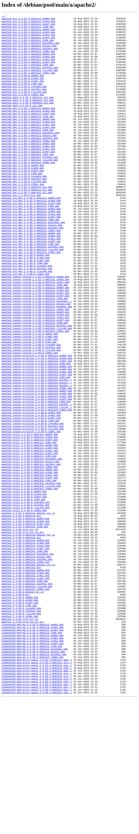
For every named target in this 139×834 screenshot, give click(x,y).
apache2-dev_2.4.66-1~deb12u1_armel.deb (28, 146)
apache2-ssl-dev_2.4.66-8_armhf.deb (25, 309)
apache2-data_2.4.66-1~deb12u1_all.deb (27, 117)
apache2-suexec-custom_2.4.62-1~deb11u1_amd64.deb (35, 329)
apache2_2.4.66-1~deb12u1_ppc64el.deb (26, 668)
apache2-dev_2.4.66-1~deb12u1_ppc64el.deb (29, 163)
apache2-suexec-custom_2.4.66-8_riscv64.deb (31, 417)
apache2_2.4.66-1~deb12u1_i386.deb (24, 658)
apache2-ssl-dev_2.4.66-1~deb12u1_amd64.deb (31, 247)
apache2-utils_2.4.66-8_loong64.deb (25, 600)
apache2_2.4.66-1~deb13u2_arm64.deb (25, 684)
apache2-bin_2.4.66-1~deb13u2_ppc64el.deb (29, 78)
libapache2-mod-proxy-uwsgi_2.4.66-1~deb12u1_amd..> (36, 802)
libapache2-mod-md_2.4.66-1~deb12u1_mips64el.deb (34, 776)
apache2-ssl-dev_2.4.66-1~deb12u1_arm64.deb (31, 251)
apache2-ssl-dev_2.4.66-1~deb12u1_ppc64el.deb (32, 270)
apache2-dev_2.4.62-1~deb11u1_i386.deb (27, 137)
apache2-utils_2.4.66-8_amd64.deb (24, 587)
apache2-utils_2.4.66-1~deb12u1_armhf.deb (29, 541)
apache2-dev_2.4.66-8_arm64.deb (22, 199)
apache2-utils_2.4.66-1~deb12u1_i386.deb (28, 544)
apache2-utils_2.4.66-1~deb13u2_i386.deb (28, 574)
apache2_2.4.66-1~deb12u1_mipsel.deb (26, 665)
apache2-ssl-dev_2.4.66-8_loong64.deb (26, 316)
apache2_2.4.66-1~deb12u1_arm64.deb (25, 648)
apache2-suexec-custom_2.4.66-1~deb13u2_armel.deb (35, 378)
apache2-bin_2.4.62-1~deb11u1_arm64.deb (28, 22)
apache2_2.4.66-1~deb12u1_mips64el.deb (27, 662)
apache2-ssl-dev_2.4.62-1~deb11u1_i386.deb (30, 244)
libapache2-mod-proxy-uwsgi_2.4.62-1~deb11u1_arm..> (36, 792)
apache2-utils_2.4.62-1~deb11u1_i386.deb (28, 528)
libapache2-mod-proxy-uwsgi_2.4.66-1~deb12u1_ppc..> (36, 825)
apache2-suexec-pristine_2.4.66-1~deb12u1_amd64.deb (36, 437)
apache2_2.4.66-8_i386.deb (19, 723)
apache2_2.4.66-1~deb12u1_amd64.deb (25, 645)
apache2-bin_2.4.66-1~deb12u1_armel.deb (28, 39)
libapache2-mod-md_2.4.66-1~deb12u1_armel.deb (32, 766)
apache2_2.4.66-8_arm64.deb (19, 717)
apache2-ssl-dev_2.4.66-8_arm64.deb (25, 306)
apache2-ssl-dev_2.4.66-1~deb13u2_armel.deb (31, 283)
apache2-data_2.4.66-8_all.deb (21, 124)
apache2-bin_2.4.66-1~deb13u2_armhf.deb (28, 71)
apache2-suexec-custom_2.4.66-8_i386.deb (28, 407)
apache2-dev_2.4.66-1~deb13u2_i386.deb (27, 182)
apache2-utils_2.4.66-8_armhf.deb (24, 593)
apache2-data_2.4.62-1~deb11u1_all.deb (27, 114)
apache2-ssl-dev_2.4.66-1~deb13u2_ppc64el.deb (32, 293)
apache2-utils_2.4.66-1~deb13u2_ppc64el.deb (31, 577)
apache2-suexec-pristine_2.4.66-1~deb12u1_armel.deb (36, 443)
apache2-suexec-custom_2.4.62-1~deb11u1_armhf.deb (35, 335)
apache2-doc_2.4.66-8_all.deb (21, 231)
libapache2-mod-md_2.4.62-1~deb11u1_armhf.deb (32, 753)
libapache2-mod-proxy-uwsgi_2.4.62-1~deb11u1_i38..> (36, 798)
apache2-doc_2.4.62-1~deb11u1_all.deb (26, 221)
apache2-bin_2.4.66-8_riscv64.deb (24, 107)
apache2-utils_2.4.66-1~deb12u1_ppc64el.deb (31, 554)
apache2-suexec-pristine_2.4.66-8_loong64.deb (32, 505)
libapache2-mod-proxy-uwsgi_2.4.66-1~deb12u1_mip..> (36, 818)
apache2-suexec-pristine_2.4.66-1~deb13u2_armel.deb (36, 472)
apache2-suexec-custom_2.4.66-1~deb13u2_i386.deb (34, 384)
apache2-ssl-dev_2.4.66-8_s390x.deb (25, 326)
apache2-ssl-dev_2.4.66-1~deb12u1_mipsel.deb (31, 267)
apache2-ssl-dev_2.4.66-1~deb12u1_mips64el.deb (33, 264)
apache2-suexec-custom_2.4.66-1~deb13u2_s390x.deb (35, 394)
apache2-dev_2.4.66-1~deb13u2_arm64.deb (28, 172)
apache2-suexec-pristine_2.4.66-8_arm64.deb (31, 495)
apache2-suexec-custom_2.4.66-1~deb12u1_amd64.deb (35, 342)
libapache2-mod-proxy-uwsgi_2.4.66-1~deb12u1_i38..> (36, 815)
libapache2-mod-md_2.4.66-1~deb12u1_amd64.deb (32, 759)
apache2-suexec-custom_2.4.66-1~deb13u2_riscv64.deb (36, 391)
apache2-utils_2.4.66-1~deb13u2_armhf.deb (29, 570)
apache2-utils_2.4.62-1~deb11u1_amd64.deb (29, 518)
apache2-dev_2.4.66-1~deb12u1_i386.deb (27, 153)
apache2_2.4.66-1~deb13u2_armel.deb (25, 688)
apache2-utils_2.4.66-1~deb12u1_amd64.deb (29, 531)
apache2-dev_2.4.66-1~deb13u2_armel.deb (28, 176)
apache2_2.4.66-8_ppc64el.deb (21, 730)
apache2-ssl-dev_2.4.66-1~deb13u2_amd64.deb (31, 277)
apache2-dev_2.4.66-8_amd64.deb (22, 195)
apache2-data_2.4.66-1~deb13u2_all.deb (27, 120)
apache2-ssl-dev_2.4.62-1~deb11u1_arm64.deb (31, 238)
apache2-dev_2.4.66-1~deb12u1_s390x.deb (28, 166)
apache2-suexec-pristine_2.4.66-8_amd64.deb (31, 492)
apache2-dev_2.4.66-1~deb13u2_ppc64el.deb (29, 185)
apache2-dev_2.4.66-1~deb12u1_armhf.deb (28, 150)
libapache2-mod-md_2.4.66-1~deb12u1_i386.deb (31, 772)
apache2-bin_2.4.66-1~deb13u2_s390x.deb (28, 84)
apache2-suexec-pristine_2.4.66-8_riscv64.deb (32, 512)
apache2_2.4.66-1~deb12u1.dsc (21, 642)
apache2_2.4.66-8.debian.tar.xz (22, 707)
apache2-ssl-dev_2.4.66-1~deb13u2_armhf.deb (31, 287)
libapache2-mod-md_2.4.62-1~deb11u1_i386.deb (31, 756)
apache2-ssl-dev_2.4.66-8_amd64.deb (25, 303)
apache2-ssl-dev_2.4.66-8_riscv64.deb (26, 322)
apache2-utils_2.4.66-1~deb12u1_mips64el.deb (31, 547)
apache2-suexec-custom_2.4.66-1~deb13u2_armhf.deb (35, 381)
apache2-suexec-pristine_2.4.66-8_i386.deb (30, 502)
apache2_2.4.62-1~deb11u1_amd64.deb (25, 619)
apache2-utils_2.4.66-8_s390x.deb (24, 609)
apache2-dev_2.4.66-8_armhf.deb (22, 202)
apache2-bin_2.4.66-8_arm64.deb (22, 91)
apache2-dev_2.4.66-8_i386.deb (21, 205)
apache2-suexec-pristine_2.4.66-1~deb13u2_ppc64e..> (36, 482)
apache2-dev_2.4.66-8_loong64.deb (24, 208)
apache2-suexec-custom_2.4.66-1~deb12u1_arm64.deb (35, 345)
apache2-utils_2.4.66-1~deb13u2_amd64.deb (29, 560)
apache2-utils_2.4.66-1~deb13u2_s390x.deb (29, 583)
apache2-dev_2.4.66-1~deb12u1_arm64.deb (28, 143)
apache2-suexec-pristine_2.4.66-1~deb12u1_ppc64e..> (36, 459)
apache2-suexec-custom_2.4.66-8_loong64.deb (31, 410)
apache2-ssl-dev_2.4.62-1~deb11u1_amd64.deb (31, 234)
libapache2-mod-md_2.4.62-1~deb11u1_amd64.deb (32, 746)
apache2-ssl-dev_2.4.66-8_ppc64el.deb (26, 319)
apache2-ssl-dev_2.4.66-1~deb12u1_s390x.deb (31, 274)
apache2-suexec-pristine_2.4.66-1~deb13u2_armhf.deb (36, 476)
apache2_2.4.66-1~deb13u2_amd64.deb (25, 681)
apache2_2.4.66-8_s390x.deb (19, 737)
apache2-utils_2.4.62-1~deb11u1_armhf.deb (29, 525)
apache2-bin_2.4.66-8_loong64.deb (24, 101)
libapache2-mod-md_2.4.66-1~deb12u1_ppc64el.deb (33, 782)
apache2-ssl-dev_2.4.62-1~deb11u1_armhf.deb (31, 241)
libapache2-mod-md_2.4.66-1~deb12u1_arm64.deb (32, 763)
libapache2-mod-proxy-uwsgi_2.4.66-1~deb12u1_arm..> (36, 805)
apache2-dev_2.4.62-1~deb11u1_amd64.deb (28, 127)
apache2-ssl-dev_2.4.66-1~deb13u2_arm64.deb (31, 280)
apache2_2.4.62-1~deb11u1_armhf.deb (25, 626)
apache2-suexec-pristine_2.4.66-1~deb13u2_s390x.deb (36, 489)
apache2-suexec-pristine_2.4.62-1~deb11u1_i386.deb (36, 433)
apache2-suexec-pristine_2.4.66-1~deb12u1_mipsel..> (36, 456)
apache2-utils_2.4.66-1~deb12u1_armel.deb (29, 538)
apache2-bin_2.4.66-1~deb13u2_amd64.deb (28, 62)
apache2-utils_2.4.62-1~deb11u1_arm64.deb (29, 521)
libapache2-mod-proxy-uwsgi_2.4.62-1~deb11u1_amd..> (36, 789)
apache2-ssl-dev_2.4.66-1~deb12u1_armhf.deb (31, 257)
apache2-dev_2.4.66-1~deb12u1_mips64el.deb (30, 156)
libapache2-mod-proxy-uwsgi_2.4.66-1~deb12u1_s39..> (36, 828)
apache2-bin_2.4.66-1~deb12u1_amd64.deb (28, 32)
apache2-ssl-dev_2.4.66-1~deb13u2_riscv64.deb (32, 296)
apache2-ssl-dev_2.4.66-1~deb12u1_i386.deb (30, 260)
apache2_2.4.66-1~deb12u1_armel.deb (25, 652)
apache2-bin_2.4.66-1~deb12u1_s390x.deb (28, 58)
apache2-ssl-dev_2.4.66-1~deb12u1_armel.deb (31, 254)
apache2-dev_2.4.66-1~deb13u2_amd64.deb (28, 169)
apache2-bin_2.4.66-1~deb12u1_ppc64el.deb (29, 55)
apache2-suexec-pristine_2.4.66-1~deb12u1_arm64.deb (36, 440)
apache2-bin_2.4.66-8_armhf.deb (22, 94)
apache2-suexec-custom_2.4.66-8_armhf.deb (29, 404)
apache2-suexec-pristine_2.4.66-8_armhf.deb (31, 499)
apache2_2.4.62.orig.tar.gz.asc (22, 635)
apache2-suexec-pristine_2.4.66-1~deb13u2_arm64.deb (36, 469)
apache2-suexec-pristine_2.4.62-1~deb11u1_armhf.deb (36, 430)
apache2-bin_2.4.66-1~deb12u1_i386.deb (27, 45)
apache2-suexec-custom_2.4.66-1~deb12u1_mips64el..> (36, 358)
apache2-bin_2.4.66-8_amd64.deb (22, 88)
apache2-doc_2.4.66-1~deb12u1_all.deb (26, 225)
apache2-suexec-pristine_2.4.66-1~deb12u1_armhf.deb (36, 446)
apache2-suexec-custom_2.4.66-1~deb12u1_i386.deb (34, 355)
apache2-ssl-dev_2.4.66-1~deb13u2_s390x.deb (31, 300)
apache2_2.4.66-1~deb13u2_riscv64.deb (26, 701)
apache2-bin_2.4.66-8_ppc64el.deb (24, 104)
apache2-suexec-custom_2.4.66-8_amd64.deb (29, 397)
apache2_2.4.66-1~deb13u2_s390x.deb (25, 704)
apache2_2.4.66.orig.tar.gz (19, 740)
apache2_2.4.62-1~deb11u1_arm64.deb (25, 622)
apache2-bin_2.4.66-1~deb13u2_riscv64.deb (29, 81)
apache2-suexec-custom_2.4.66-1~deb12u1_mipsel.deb (36, 362)
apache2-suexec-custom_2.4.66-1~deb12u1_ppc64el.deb (36, 365)
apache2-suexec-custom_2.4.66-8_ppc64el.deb (31, 414)
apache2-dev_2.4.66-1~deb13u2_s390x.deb (28, 192)
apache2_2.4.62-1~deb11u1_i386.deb (24, 629)
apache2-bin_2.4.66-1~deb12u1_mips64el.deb (30, 49)
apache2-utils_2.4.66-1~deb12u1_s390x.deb (29, 557)
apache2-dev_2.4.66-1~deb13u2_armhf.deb (28, 179)
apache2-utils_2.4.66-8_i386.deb (23, 596)
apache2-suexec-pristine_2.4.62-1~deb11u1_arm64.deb (36, 427)
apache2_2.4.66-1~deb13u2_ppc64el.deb (26, 697)
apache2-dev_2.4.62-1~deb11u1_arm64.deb (28, 130)
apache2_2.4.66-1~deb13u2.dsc (21, 678)
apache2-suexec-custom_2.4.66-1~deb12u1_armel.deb (35, 349)
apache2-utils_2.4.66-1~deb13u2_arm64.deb (29, 564)
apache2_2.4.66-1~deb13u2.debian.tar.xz (28, 675)
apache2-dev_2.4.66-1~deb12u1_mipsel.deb (28, 159)
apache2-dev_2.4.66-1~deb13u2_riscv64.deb (29, 189)
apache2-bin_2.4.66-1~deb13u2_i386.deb (27, 75)
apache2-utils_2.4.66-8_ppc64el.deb (25, 603)
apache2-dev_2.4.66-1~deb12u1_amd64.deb (28, 140)
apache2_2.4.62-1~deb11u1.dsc (21, 616)
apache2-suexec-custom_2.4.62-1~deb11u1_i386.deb (34, 339)
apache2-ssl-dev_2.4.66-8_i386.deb (24, 313)
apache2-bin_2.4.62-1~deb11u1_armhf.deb (28, 26)
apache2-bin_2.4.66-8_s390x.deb (22, 110)
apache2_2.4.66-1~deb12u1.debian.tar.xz (28, 639)
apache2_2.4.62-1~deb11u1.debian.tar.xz (28, 613)
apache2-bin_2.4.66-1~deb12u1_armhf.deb (28, 42)
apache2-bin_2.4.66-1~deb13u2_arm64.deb (28, 65)
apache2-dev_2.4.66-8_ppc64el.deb (24, 212)
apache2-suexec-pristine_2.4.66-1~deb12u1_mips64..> (36, 453)
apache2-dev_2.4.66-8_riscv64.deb (24, 215)
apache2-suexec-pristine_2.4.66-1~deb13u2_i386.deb (36, 479)
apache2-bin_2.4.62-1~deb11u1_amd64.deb (28, 19)
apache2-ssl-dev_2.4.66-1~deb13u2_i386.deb (30, 290)
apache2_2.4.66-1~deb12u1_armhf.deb (25, 655)
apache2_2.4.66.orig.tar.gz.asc (22, 743)
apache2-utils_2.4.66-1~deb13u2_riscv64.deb (31, 580)
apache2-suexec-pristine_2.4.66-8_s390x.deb (31, 515)
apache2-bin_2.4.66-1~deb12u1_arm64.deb (28, 35)
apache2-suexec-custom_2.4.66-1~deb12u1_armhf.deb (35, 352)
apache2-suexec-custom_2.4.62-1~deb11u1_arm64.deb (35, 332)
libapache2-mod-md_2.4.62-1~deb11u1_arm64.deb (32, 750)
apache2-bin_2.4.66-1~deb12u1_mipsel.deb (28, 52)
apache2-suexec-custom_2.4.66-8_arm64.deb (29, 401)
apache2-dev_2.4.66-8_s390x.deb (22, 218)
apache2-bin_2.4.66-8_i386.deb (21, 97)
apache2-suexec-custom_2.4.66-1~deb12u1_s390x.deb (35, 368)
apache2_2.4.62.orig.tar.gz (19, 632)
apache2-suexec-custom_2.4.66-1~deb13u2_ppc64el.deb (36, 388)
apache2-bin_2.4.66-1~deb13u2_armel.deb (28, 68)
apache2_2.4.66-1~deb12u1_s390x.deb (25, 671)
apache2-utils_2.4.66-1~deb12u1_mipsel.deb (30, 551)
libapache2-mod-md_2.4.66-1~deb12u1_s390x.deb (32, 785)
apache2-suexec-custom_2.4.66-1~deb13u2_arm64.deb (35, 375)
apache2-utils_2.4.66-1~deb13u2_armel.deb (29, 567)
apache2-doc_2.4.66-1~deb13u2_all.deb (26, 228)
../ (3, 16)
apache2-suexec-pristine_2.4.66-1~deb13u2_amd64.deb (36, 466)
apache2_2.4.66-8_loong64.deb (21, 727)
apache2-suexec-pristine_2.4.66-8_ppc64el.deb (32, 508)
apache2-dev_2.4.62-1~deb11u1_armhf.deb (28, 133)
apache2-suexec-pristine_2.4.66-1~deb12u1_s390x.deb (36, 463)
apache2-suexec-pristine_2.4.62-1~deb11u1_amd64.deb (36, 424)
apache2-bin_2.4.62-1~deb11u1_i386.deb (27, 29)
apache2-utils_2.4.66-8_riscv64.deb (25, 606)
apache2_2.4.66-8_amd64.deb (19, 714)
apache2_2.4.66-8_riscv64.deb (21, 733)
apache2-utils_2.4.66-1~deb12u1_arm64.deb (29, 534)
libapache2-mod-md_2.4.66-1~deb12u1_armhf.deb (32, 769)
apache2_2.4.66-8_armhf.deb (19, 720)
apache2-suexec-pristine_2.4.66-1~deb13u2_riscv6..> (36, 485)
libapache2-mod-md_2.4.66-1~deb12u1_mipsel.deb (33, 779)
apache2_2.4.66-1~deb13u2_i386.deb (24, 694)
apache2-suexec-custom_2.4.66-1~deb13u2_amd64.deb (35, 371)
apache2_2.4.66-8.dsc (15, 710)
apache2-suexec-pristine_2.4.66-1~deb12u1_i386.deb (36, 450)
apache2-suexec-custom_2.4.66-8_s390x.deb (29, 420)
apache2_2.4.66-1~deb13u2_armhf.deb (25, 691)
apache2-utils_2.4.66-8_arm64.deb (24, 590)
